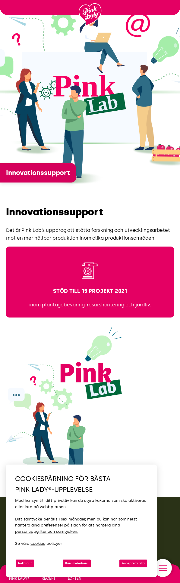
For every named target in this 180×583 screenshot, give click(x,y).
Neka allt (25, 563)
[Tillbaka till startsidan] (90, 14)
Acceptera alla (133, 563)
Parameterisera (76, 563)
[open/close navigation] (163, 568)
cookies (37, 543)
